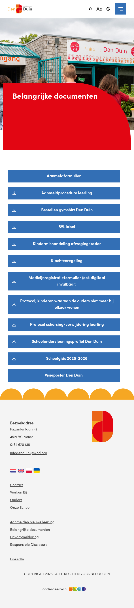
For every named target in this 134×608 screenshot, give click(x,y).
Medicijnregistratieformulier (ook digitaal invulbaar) (66, 281)
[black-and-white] (108, 8)
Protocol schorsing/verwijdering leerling (67, 324)
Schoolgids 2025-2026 (66, 358)
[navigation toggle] (120, 9)
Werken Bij (18, 492)
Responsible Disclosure (28, 544)
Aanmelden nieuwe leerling (32, 521)
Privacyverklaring (24, 536)
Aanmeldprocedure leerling (66, 192)
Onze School (20, 507)
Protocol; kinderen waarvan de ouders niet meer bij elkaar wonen (67, 304)
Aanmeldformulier (64, 175)
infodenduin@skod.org (28, 452)
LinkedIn (17, 559)
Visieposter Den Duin (64, 375)
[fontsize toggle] (99, 8)
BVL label (66, 226)
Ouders (16, 499)
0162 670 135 (20, 444)
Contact (16, 484)
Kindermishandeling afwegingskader (67, 243)
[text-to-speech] (90, 8)
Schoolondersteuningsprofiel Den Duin (67, 341)
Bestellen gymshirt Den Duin (67, 209)
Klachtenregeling (67, 260)
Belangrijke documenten (30, 529)
